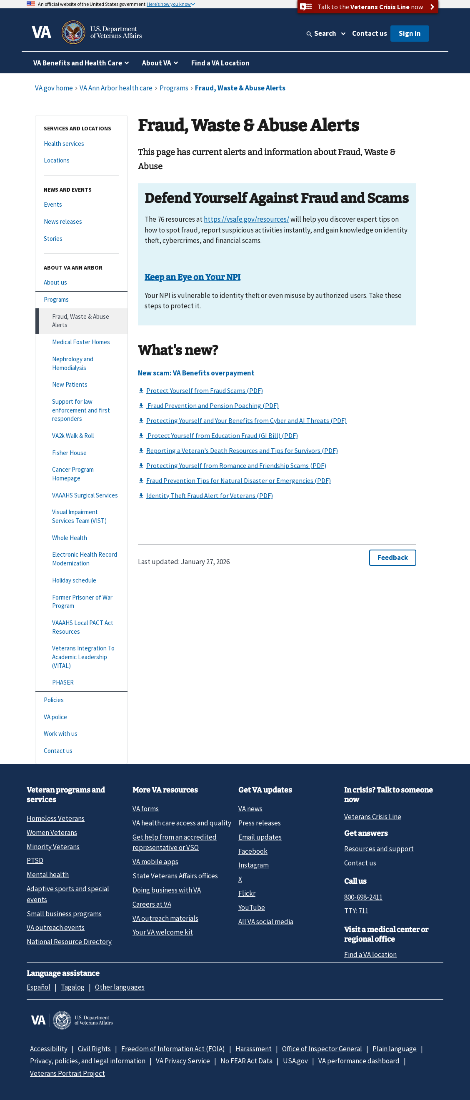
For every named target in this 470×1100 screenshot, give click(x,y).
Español (38, 987)
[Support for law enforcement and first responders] (81, 410)
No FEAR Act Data (246, 1060)
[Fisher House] (81, 453)
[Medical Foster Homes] (81, 342)
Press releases (259, 823)
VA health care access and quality (181, 823)
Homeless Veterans (56, 818)
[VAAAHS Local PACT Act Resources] (81, 627)
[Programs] (81, 299)
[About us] (81, 282)
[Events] (81, 204)
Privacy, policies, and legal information (87, 1060)
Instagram (253, 865)
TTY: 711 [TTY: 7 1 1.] (356, 910)
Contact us (369, 33)
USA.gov (295, 1060)
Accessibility (49, 1048)
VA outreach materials (165, 918)
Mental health (48, 874)
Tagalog (73, 987)
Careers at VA (151, 904)
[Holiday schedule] (81, 580)
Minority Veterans (53, 846)
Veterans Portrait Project (67, 1073)
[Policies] (81, 700)
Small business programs (64, 913)
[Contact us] (81, 751)
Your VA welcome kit (162, 932)
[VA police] (81, 717)
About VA (156, 63)
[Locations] (81, 160)
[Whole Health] (81, 538)
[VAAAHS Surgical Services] (81, 495)
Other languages (120, 987)
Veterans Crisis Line (372, 816)
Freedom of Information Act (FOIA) (173, 1048)
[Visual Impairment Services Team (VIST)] (81, 516)
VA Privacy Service (183, 1060)
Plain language (394, 1048)
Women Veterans (52, 832)
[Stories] (81, 239)
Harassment (253, 1048)
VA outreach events (56, 927)
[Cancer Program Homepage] (81, 474)
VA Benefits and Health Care (77, 63)
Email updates (260, 837)
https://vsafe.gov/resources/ (246, 219)
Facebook (253, 851)
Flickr (246, 893)
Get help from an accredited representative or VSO (174, 842)
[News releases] (81, 221)
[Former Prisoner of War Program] (81, 602)
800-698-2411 (363, 897)
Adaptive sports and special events (68, 894)
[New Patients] (81, 384)
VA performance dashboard (359, 1060)
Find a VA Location (220, 63)
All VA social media (265, 921)
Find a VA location (370, 954)
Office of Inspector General (322, 1048)
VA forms (145, 808)
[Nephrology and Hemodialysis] (81, 363)
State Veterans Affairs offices (175, 875)
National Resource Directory (69, 941)
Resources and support (379, 848)
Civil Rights (94, 1048)
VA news (250, 808)
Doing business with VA (166, 890)
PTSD (35, 860)
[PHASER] (81, 682)
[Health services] (81, 143)
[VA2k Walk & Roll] (81, 436)
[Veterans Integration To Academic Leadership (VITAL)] (81, 657)
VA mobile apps (155, 861)
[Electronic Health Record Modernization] (81, 559)
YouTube (251, 907)
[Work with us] (81, 733)
